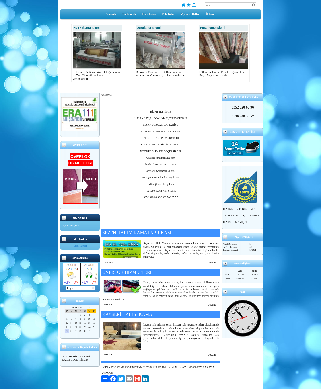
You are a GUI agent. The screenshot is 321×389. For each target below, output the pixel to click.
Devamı (212, 262)
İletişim (210, 14)
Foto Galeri (168, 14)
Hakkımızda (129, 14)
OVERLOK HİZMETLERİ (127, 272)
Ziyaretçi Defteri (190, 14)
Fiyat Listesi (149, 14)
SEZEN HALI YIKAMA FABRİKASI (136, 232)
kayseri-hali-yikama (71, 225)
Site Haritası (80, 245)
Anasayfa (111, 14)
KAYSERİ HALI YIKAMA (127, 314)
